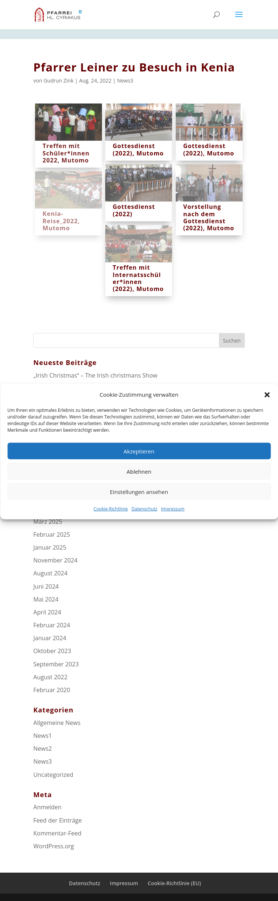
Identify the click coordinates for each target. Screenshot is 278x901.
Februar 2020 (51, 690)
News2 (42, 748)
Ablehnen (139, 482)
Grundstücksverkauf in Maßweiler (79, 388)
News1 (42, 736)
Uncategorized (53, 775)
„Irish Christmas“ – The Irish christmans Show (95, 375)
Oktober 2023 (52, 651)
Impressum (172, 520)
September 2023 (56, 664)
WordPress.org (53, 846)
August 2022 (50, 677)
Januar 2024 (49, 638)
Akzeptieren (139, 462)
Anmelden (47, 807)
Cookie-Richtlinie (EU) (174, 883)
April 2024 (47, 612)
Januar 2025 (49, 547)
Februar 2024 (51, 625)
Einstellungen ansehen (139, 502)
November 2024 (55, 560)
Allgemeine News (56, 723)
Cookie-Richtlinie (110, 520)
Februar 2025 (51, 534)
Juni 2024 (46, 586)
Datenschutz (144, 520)
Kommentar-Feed (57, 833)
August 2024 (50, 573)
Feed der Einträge (57, 820)
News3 (125, 80)
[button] (267, 406)
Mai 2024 (45, 599)
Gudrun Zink (58, 80)
